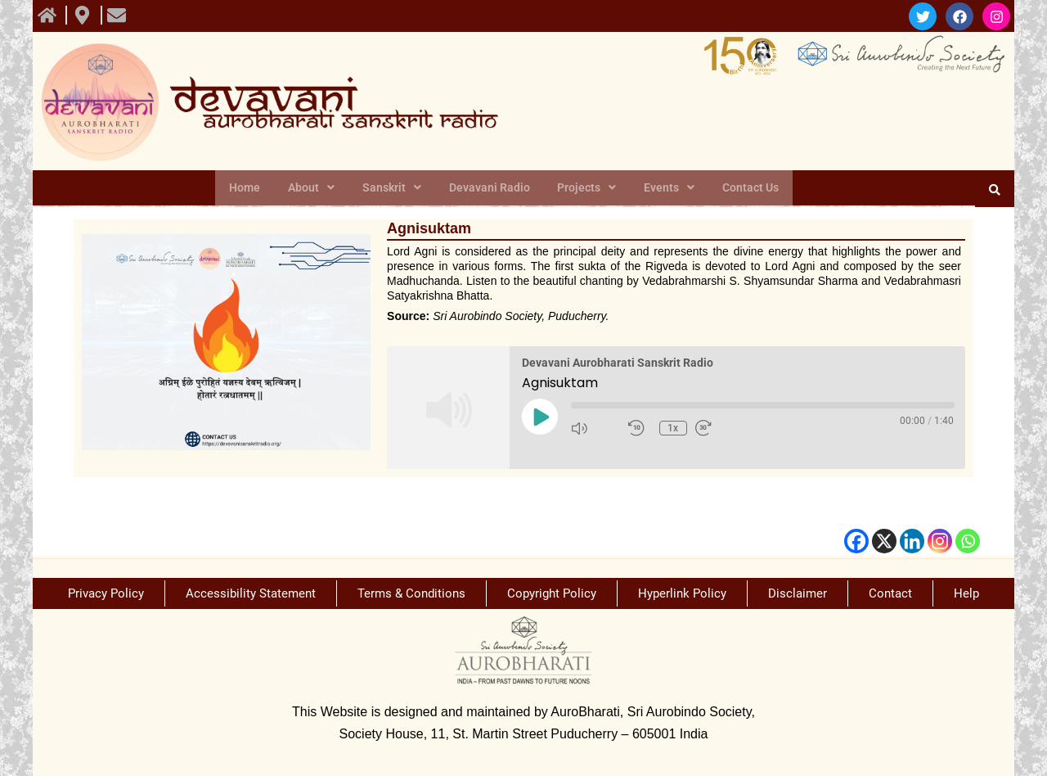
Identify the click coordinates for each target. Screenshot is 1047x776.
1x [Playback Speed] (674, 428)
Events (663, 188)
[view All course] (49, 15)
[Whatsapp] (967, 541)
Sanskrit (395, 188)
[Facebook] (856, 541)
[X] (884, 541)
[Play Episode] (540, 417)
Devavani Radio (489, 188)
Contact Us (741, 188)
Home (254, 188)
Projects (584, 188)
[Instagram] (940, 541)
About (317, 188)
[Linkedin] (912, 541)
